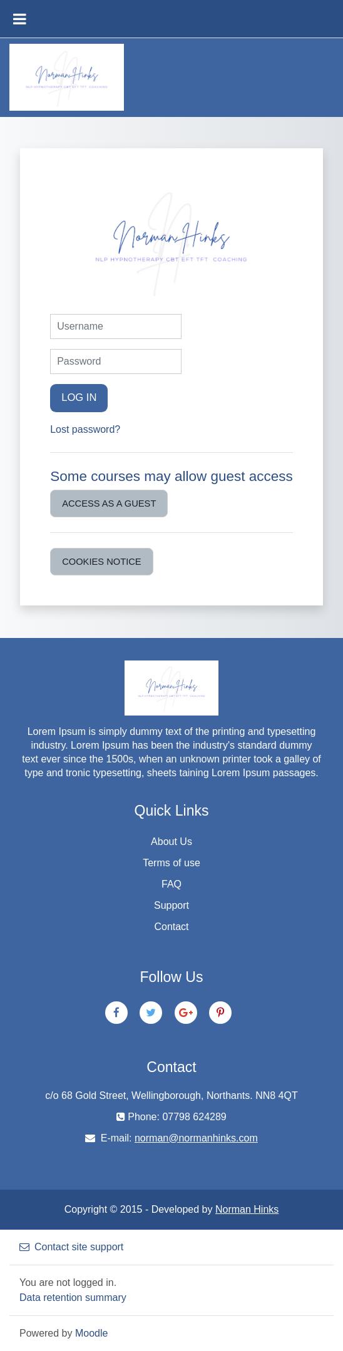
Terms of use (171, 863)
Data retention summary (72, 1297)
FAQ (171, 884)
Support (171, 905)
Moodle (91, 1333)
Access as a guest (109, 503)
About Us (171, 841)
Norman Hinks (247, 1209)
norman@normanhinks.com (196, 1138)
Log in (78, 397)
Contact (171, 926)
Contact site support (71, 1247)
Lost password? (85, 429)
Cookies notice (101, 562)
